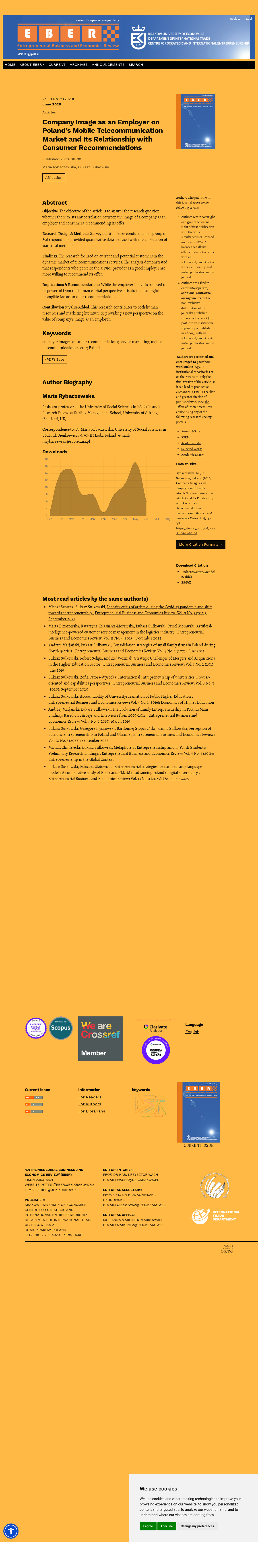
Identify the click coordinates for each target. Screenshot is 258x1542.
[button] (32, 65)
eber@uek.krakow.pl (58, 1190)
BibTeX (186, 582)
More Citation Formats (199, 544)
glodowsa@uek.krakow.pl (141, 1205)
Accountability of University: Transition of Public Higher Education (136, 696)
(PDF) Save (54, 359)
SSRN (185, 437)
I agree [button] (148, 1526)
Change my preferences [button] (197, 1526)
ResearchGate (190, 431)
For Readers (89, 1097)
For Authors (89, 1104)
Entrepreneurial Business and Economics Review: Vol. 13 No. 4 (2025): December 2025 (118, 778)
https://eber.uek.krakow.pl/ (68, 1185)
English (192, 1031)
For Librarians (91, 1111)
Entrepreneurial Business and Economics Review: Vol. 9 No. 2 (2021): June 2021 (139, 651)
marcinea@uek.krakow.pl (140, 1225)
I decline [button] (167, 1526)
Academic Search (192, 454)
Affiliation (53, 177)
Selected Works (191, 449)
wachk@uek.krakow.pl (138, 1180)
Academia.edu (191, 443)
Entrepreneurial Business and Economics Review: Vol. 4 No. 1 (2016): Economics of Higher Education (131, 702)
